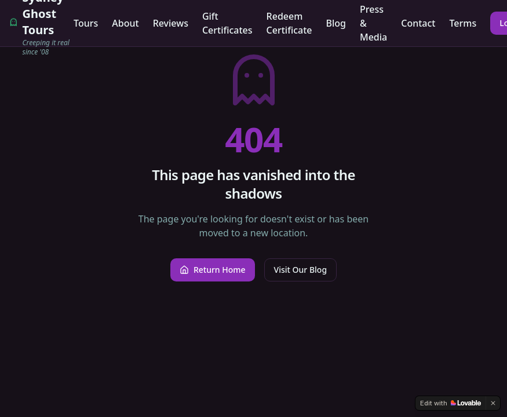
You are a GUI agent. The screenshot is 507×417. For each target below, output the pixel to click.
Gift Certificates (227, 23)
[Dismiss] (493, 403)
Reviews (170, 23)
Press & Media (373, 23)
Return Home (213, 269)
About (125, 23)
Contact (418, 23)
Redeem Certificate (289, 23)
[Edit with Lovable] (450, 403)
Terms (462, 23)
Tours (86, 23)
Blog (336, 23)
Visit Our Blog (300, 269)
